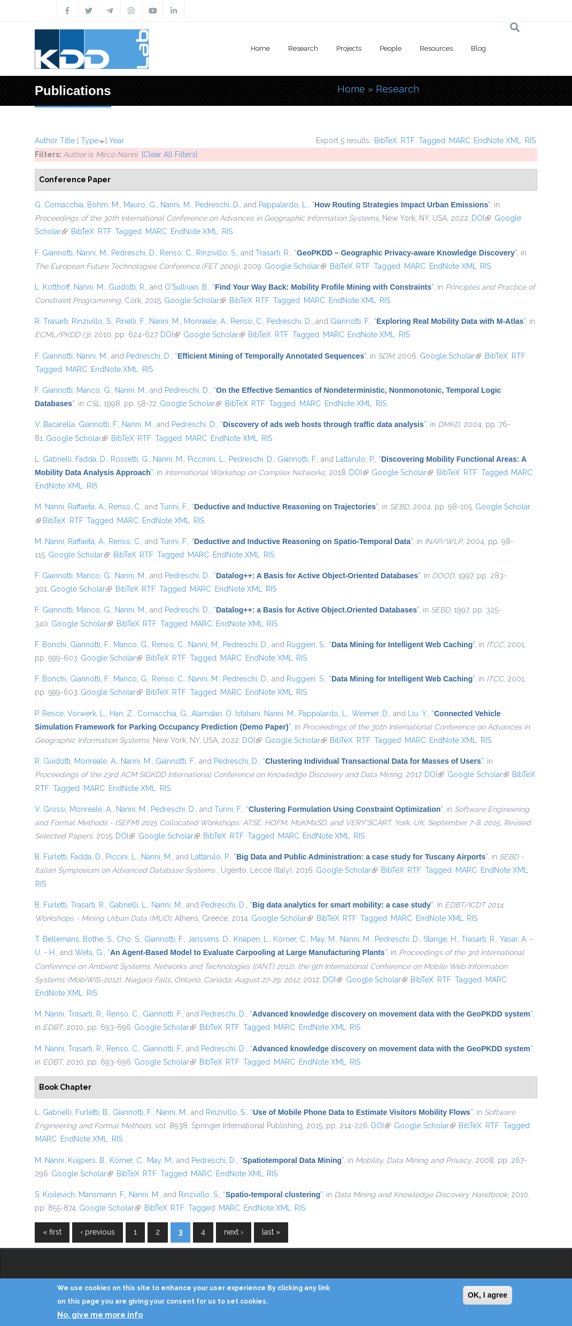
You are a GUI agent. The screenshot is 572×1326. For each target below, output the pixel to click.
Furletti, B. (92, 1112)
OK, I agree (487, 1295)
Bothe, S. (98, 939)
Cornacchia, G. (162, 713)
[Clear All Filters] (169, 154)
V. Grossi (50, 809)
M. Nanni (49, 506)
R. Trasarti (51, 321)
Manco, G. (93, 390)
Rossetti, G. (130, 459)
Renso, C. (176, 253)
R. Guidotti (53, 761)
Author (46, 140)
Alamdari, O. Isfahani (225, 713)
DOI (481, 218)
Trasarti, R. (273, 253)
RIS (530, 140)
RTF (408, 140)
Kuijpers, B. (87, 1160)
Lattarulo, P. (355, 459)
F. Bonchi (50, 644)
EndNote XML (497, 140)
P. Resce (49, 713)
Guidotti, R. (127, 287)
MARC (459, 140)
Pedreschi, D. (217, 204)
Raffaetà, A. (86, 506)
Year (116, 140)
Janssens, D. (209, 939)
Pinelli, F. (130, 321)
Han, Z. (122, 713)
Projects (348, 48)
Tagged (432, 140)
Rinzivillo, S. (216, 253)
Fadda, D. (91, 459)
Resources (436, 48)
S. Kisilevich (55, 1194)
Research (303, 48)
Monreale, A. (205, 321)
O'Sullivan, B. (186, 287)
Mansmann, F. (102, 1194)
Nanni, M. (175, 204)
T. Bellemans (57, 939)
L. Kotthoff (52, 287)
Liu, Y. (418, 713)
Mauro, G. (140, 204)
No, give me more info (100, 1315)
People (390, 48)
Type (89, 140)
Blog (478, 48)
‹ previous (97, 1232)
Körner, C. (290, 939)
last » (271, 1232)
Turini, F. (174, 506)
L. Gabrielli (53, 459)
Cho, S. (129, 939)
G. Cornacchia (59, 204)
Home (260, 48)
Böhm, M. (103, 204)
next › (233, 1232)
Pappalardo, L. (283, 204)
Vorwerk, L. (86, 713)
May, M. (323, 939)
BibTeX (385, 140)
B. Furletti (51, 856)
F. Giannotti (54, 253)
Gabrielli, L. (128, 905)
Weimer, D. (370, 713)
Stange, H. (440, 939)
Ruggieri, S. (306, 644)
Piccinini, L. (206, 459)
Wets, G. (89, 952)
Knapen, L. (251, 939)
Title (67, 140)
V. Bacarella (55, 424)
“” (401, 204)
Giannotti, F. (350, 321)
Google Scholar (295, 266)
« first (52, 1232)
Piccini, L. (121, 856)
